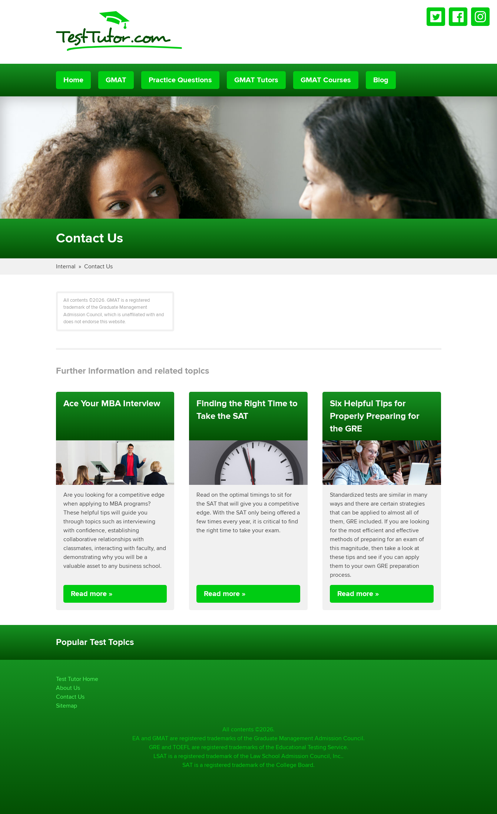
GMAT (116, 80)
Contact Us (98, 266)
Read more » (92, 593)
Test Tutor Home (77, 678)
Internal (66, 266)
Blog (380, 80)
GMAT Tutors (256, 80)
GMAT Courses (326, 80)
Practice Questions (180, 80)
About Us (68, 687)
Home (73, 80)
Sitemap (66, 705)
